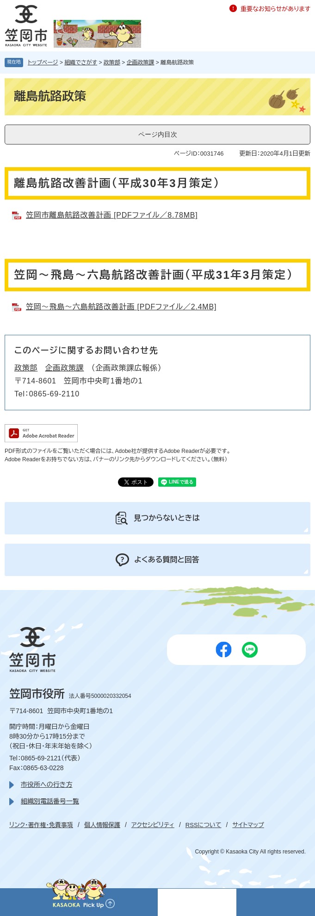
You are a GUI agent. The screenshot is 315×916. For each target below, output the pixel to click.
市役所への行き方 (46, 784)
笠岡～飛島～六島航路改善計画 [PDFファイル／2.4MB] (121, 307)
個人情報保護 (102, 825)
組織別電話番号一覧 (50, 801)
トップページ (43, 62)
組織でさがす (80, 62)
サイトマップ (248, 825)
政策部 (112, 62)
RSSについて (203, 825)
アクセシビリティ (152, 825)
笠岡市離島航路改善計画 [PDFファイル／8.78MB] (112, 215)
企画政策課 (140, 62)
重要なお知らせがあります (275, 9)
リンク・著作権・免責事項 (41, 825)
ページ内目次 (157, 134)
